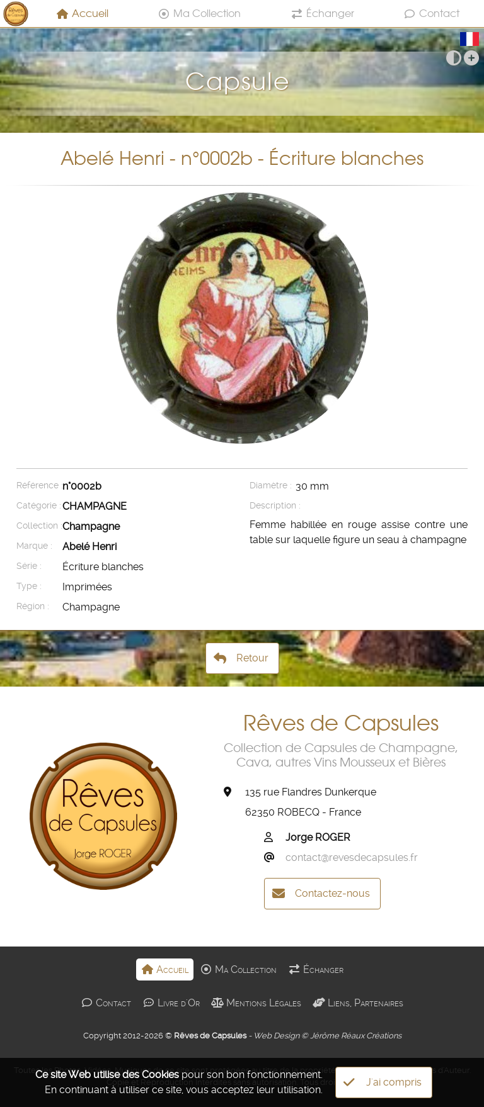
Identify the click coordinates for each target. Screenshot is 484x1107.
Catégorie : (38, 505)
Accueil (82, 13)
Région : (32, 606)
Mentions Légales (256, 1003)
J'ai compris (382, 1082)
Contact (431, 13)
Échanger (322, 13)
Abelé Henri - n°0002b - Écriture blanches (242, 158)
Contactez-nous (321, 893)
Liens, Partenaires (358, 1003)
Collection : (38, 525)
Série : (29, 566)
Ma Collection (199, 13)
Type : (29, 586)
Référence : (38, 485)
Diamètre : (271, 485)
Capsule (242, 72)
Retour (241, 658)
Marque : (34, 546)
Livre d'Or (171, 1003)
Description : (271, 505)
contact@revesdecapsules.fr (351, 857)
